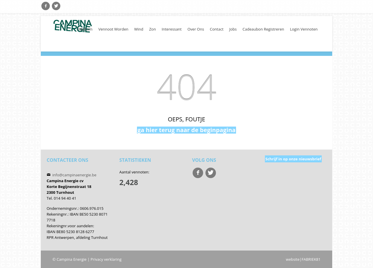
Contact (217, 29)
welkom (85, 29)
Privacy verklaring (106, 259)
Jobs (233, 29)
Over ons (195, 29)
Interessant (172, 29)
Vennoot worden (113, 29)
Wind (138, 29)
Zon (152, 29)
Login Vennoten (304, 29)
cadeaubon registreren (263, 29)
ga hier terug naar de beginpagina (187, 130)
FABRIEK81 (311, 259)
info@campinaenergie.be (74, 175)
